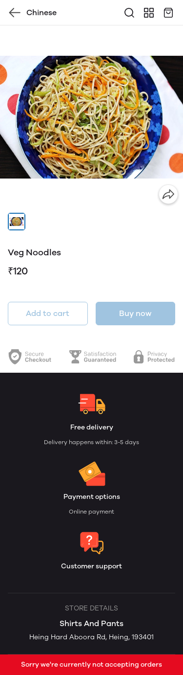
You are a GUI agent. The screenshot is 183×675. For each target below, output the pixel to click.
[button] (16, 221)
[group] (91, 117)
